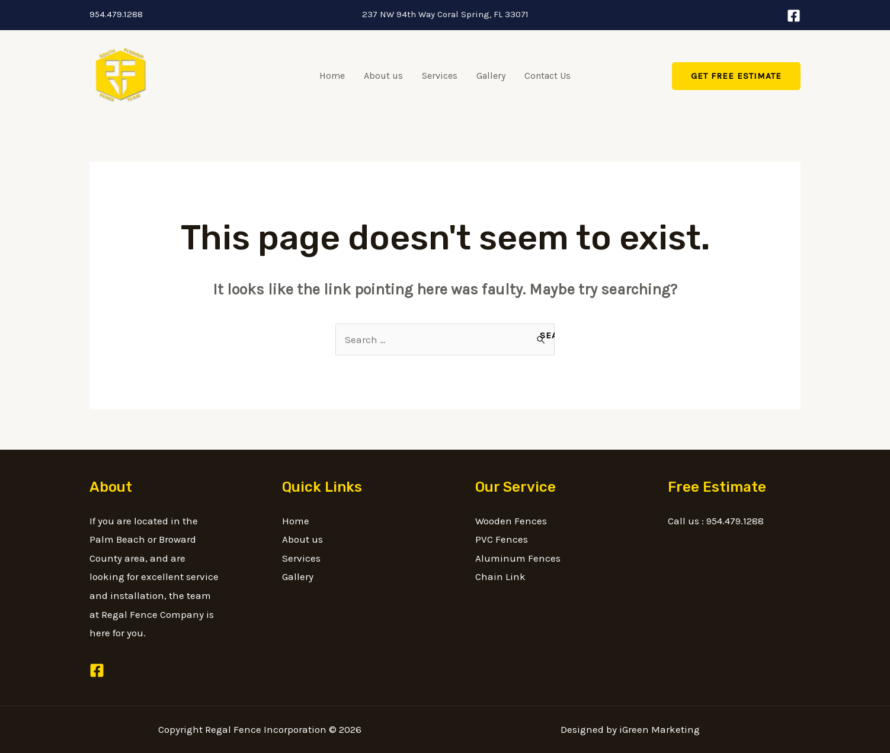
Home (332, 75)
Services (439, 75)
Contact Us (547, 75)
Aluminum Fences (518, 558)
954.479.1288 (116, 14)
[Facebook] (794, 16)
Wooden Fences (511, 521)
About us (383, 75)
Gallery (490, 75)
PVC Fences (501, 539)
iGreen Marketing (659, 729)
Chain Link (500, 576)
